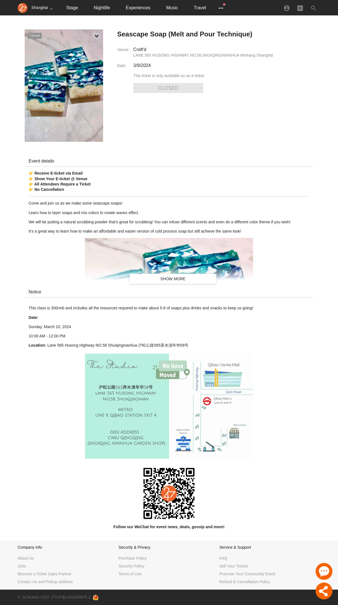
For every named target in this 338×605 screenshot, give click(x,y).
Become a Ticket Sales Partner (44, 574)
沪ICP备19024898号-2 (71, 597)
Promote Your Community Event (247, 574)
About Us (26, 558)
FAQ (223, 558)
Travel (200, 7)
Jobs (22, 566)
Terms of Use (130, 574)
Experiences (138, 7)
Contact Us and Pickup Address (45, 581)
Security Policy (131, 566)
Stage (72, 7)
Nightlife (102, 7)
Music (172, 7)
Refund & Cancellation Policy (244, 581)
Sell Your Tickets (233, 566)
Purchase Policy (133, 558)
